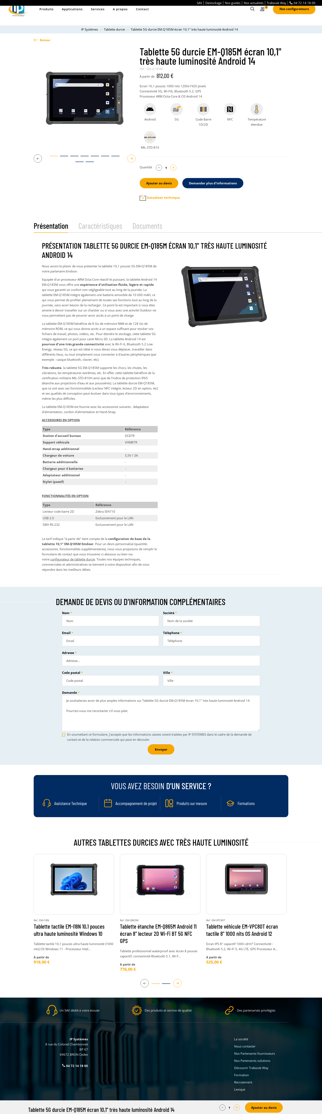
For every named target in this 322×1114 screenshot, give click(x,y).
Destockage (213, 3)
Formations (246, 803)
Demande (69, 692)
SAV (199, 3)
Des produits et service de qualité (168, 1010)
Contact (142, 15)
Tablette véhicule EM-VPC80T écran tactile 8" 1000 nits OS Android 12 (242, 930)
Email (66, 633)
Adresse (68, 653)
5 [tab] (93, 158)
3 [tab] (72, 158)
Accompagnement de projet (136, 803)
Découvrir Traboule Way (251, 1068)
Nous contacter (244, 1046)
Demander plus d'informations (213, 183)
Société (168, 613)
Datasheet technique (160, 197)
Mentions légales (158, 1108)
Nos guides (232, 3)
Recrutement (243, 1082)
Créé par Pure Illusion (275, 1108)
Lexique (239, 1089)
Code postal (71, 673)
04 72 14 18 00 (302, 3)
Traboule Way (276, 3)
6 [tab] (103, 158)
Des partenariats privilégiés (256, 1010)
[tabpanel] (85, 98)
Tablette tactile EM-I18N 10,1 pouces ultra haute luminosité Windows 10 (69, 930)
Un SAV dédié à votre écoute (79, 1010)
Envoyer (161, 749)
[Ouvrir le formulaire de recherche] (252, 14)
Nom (65, 613)
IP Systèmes (90, 29)
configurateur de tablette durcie (72, 559)
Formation (241, 1075)
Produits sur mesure (192, 803)
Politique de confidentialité (187, 1108)
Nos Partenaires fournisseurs (254, 1053)
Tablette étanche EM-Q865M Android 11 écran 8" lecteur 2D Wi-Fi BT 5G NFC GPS (158, 933)
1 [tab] (52, 158)
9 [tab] (88, 164)
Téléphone (171, 633)
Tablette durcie (115, 29)
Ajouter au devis (159, 183)
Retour (42, 40)
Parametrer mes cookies (130, 1108)
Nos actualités (253, 3)
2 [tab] (62, 158)
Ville (166, 673)
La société (241, 1039)
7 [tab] (113, 158)
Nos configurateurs (294, 15)
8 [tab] (77, 164)
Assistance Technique (70, 803)
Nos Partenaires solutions (252, 1061)
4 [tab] (82, 158)
